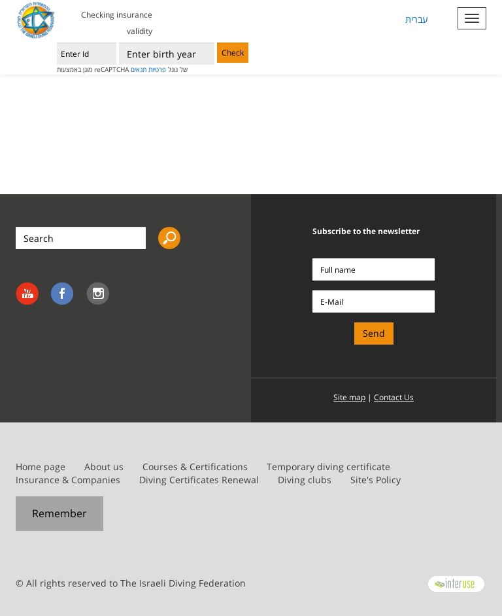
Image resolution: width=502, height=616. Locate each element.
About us (104, 466)
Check (233, 52)
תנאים (138, 69)
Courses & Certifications (195, 466)
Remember (59, 513)
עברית (416, 19)
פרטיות (157, 69)
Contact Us (394, 397)
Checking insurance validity (116, 23)
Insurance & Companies (68, 479)
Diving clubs (304, 479)
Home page (40, 466)
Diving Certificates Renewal (199, 479)
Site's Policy (375, 479)
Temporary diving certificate (328, 466)
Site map (349, 397)
